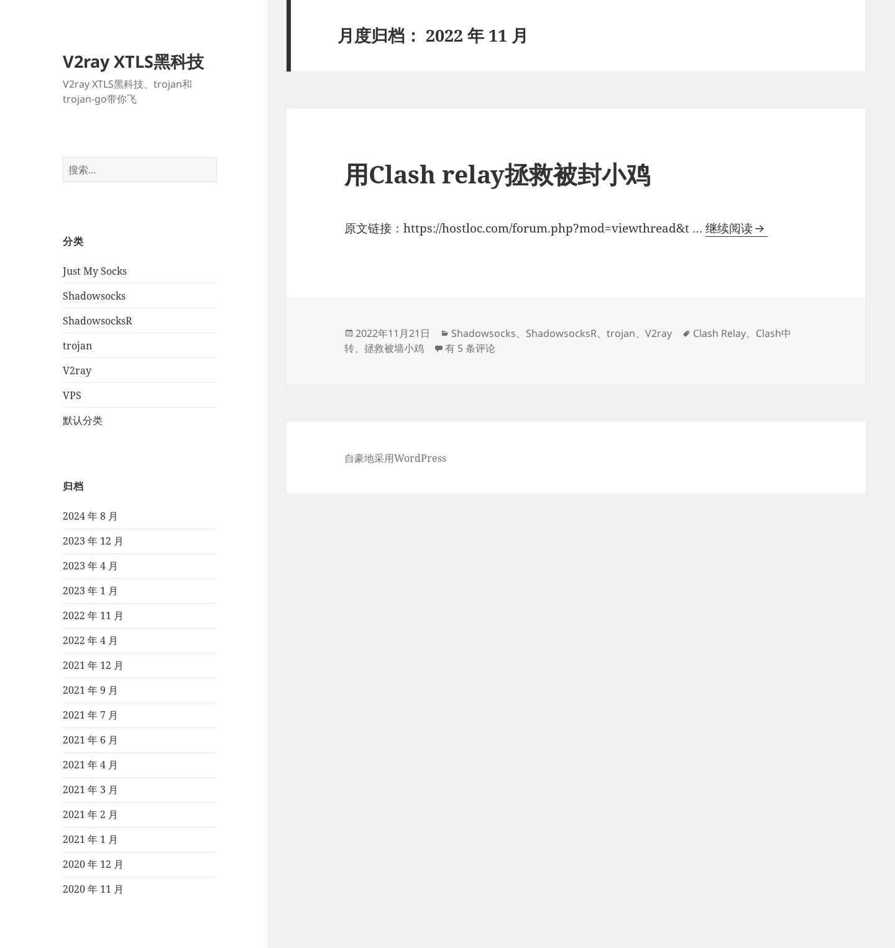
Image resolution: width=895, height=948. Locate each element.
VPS (72, 395)
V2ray (77, 370)
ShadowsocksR (97, 321)
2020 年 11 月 (93, 889)
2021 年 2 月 (90, 814)
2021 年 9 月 (90, 690)
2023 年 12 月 (93, 541)
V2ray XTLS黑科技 (133, 61)
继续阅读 (736, 228)
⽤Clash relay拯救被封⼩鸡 (497, 173)
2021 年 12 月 (93, 665)
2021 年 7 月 (90, 715)
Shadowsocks (94, 296)
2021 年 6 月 (90, 740)
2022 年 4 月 (90, 640)
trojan (77, 345)
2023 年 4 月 (90, 566)
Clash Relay (719, 333)
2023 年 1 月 (90, 590)
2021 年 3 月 (90, 789)
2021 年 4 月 (90, 764)
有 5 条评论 (470, 348)
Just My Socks (95, 271)
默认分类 (83, 420)
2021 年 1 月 (90, 839)
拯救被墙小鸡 (394, 348)
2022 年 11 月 (93, 615)
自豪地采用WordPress (395, 458)
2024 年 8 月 (90, 516)
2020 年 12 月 (93, 864)
